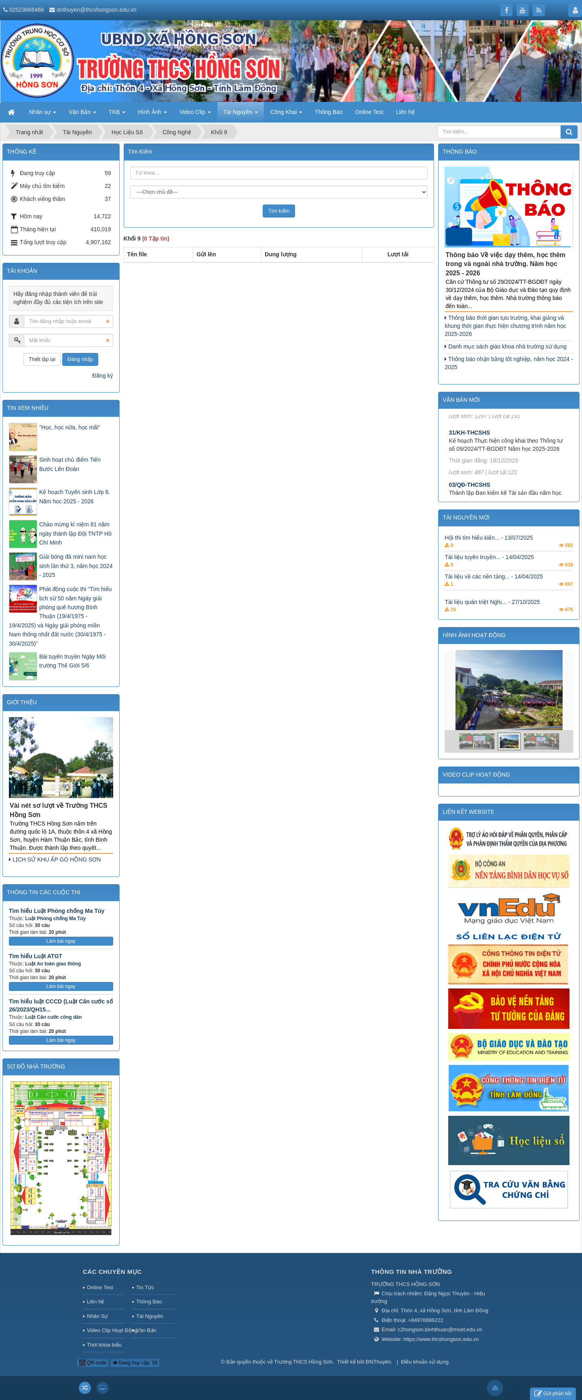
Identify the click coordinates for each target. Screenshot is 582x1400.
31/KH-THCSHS (469, 449)
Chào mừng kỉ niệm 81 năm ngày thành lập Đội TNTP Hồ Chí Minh (75, 533)
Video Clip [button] (195, 114)
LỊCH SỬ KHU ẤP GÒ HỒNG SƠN (55, 859)
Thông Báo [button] (329, 112)
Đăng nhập (80, 359)
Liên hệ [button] (405, 112)
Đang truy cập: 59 (135, 1363)
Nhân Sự (97, 1316)
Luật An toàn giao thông (53, 964)
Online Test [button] (369, 112)
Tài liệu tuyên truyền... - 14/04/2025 (489, 569)
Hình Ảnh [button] (152, 114)
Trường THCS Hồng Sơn (303, 1362)
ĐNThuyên (378, 1362)
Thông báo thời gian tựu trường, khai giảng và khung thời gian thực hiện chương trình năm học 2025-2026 (505, 326)
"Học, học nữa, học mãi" (69, 427)
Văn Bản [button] (82, 114)
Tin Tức (145, 1287)
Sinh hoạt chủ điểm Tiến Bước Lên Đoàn (70, 464)
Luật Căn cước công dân (53, 1017)
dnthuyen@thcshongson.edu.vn (96, 9)
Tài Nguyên (149, 1316)
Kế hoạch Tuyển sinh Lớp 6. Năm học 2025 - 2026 (74, 496)
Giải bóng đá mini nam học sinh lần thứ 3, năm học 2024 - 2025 (75, 565)
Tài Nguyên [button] (241, 114)
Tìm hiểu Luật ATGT (35, 956)
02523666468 (26, 9)
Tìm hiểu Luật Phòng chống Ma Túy (56, 911)
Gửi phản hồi (552, 1394)
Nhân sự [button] (42, 114)
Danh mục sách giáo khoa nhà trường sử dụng (505, 346)
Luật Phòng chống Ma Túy (55, 918)
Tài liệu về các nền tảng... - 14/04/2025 (494, 589)
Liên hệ (95, 1302)
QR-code (92, 1363)
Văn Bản (146, 1330)
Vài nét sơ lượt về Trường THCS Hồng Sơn (58, 810)
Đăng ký (102, 375)
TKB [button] (117, 114)
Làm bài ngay (61, 941)
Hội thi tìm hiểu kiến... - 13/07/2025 (489, 550)
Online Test (100, 1287)
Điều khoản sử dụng (425, 1362)
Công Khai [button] (286, 114)
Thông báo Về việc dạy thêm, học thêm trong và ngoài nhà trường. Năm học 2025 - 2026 (505, 264)
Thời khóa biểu (104, 1345)
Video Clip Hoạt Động (105, 1330)
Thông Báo (149, 1302)
